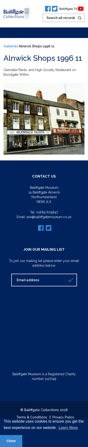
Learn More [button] (68, 428)
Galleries (11, 46)
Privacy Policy (63, 417)
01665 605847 (47, 212)
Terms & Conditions (31, 417)
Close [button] (11, 441)
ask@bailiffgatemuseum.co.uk (49, 217)
